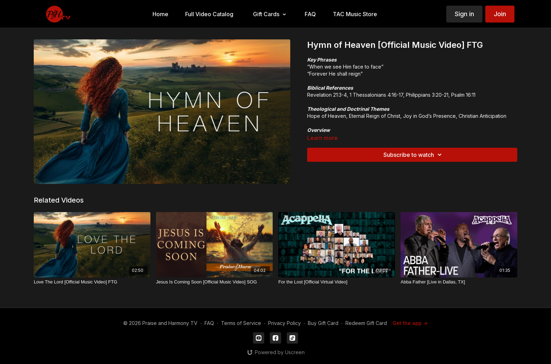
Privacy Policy (284, 323)
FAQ (209, 323)
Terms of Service (241, 323)
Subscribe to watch (413, 155)
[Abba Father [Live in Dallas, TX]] (459, 282)
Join (500, 14)
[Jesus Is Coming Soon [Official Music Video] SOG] (214, 282)
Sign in (464, 14)
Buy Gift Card (323, 323)
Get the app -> (410, 323)
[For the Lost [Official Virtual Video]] (336, 282)
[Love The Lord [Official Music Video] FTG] (92, 282)
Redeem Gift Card (366, 323)
